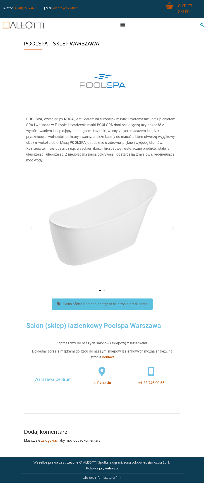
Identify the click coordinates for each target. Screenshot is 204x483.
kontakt (108, 357)
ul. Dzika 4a (102, 383)
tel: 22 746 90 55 (151, 383)
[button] (100, 290)
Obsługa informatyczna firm (102, 478)
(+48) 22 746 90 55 (29, 8)
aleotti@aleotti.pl (65, 8)
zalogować (49, 440)
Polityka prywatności (102, 468)
